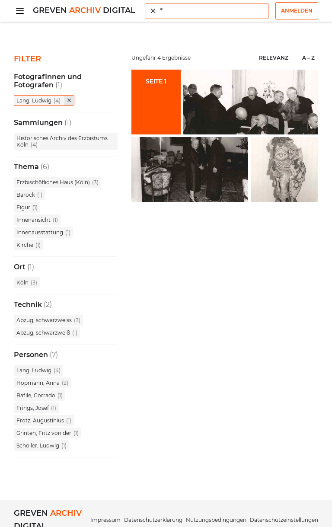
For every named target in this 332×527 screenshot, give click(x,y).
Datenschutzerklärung (153, 520)
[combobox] (207, 11)
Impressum (105, 520)
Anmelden (297, 10)
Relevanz (273, 57)
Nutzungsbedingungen (216, 520)
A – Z (308, 57)
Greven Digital (84, 10)
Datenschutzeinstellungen (284, 520)
